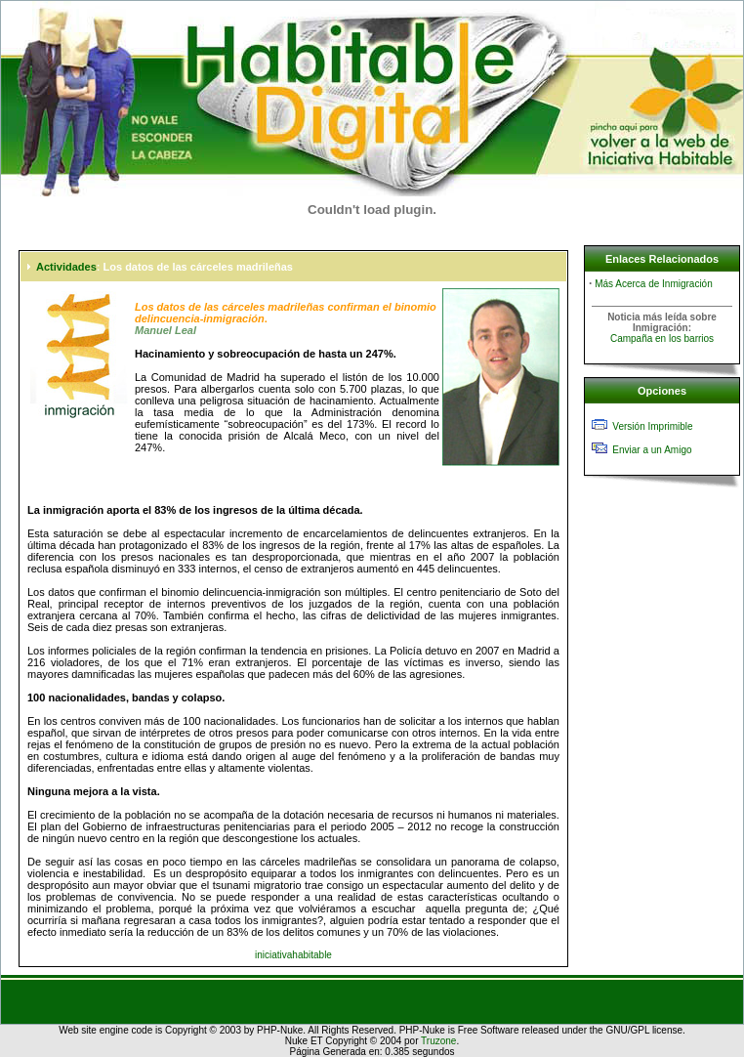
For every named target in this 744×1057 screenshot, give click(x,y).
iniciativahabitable (293, 955)
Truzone (438, 1041)
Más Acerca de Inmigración (654, 283)
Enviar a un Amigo (651, 449)
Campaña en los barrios (662, 338)
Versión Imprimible (652, 426)
